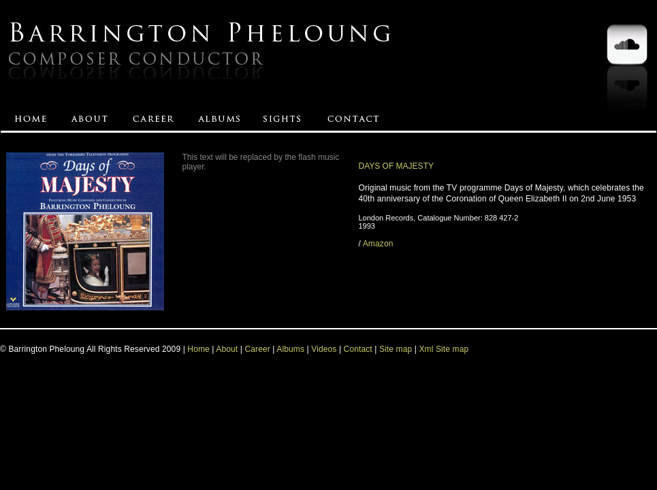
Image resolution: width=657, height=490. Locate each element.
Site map (397, 349)
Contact (358, 349)
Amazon (378, 243)
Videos (323, 349)
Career (257, 349)
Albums (290, 349)
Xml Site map (443, 349)
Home (198, 349)
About (227, 349)
